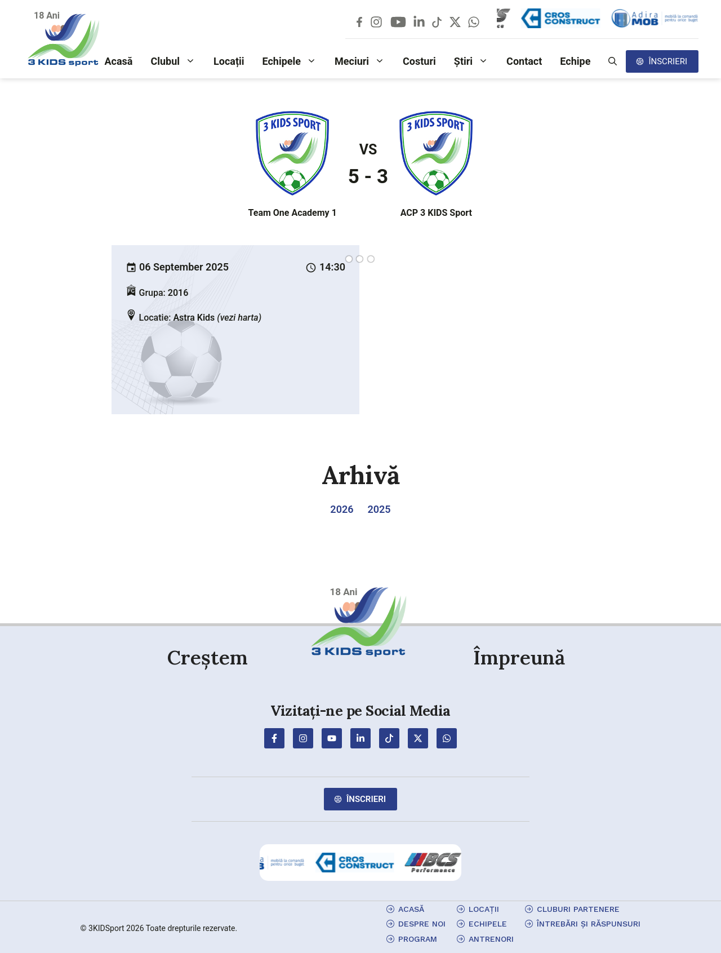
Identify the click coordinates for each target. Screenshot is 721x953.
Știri (475, 61)
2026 (341, 509)
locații (484, 909)
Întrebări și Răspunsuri (588, 923)
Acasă (118, 61)
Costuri (419, 61)
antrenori (491, 938)
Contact (524, 61)
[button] (612, 61)
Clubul (177, 61)
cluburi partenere (578, 909)
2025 (378, 509)
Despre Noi (422, 923)
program (417, 938)
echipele (488, 923)
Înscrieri (667, 61)
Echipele (294, 61)
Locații (228, 61)
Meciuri (364, 61)
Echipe (575, 61)
